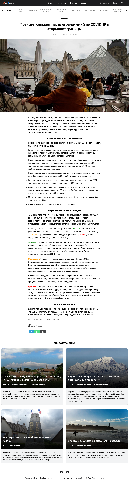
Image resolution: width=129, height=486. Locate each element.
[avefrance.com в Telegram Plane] (61, 472)
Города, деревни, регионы (15, 384)
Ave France (35, 326)
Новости (64, 18)
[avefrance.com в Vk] (67, 472)
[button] (122, 3)
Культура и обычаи (11, 445)
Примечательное (37, 384)
